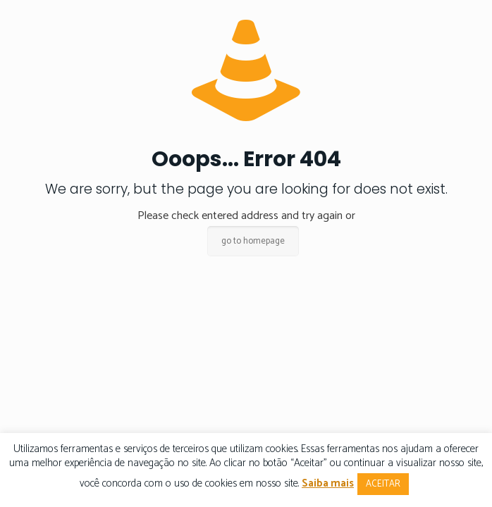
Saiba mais (328, 483)
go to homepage (253, 241)
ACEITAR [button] (383, 484)
